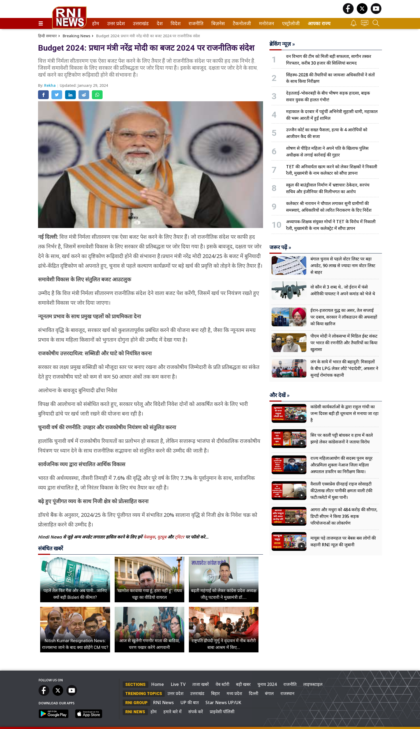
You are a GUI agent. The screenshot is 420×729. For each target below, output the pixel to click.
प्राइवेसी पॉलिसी (222, 711)
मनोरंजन (265, 23)
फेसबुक (149, 537)
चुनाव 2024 (267, 684)
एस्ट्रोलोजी (290, 23)
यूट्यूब (162, 537)
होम (95, 23)
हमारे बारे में (172, 711)
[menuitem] (95, 23)
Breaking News (76, 36)
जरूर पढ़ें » (280, 247)
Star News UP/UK (223, 702)
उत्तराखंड (140, 23)
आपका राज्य (319, 23)
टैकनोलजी (241, 23)
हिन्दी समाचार (47, 36)
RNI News (163, 702)
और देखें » (279, 395)
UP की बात (190, 702)
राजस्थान (287, 693)
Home (157, 684)
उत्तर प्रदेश (115, 23)
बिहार (215, 693)
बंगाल (269, 693)
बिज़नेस (217, 23)
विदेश (175, 23)
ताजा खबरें (200, 684)
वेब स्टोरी (222, 684)
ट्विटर (179, 537)
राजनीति (195, 23)
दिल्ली (253, 693)
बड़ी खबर (243, 684)
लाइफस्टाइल (312, 684)
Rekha (50, 85)
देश (159, 23)
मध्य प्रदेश (234, 693)
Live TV (178, 684)
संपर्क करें (195, 711)
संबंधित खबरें (50, 548)
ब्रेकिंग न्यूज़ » (282, 44)
